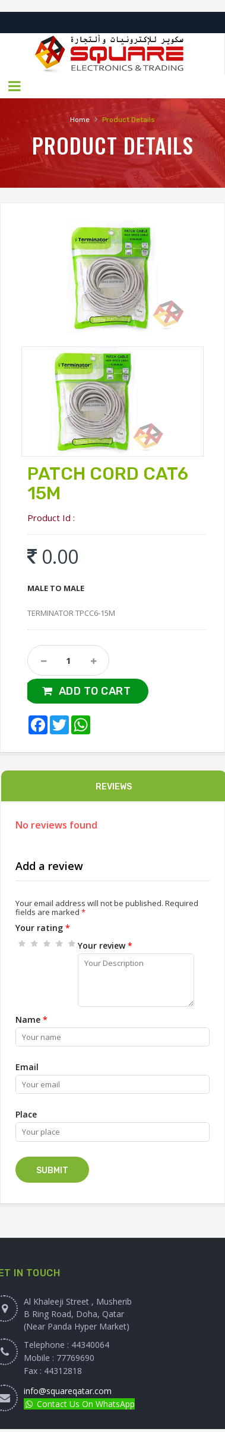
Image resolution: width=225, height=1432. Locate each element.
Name (31, 1019)
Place (26, 1114)
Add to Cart (95, 691)
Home (80, 119)
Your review (105, 945)
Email (27, 1067)
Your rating (42, 927)
